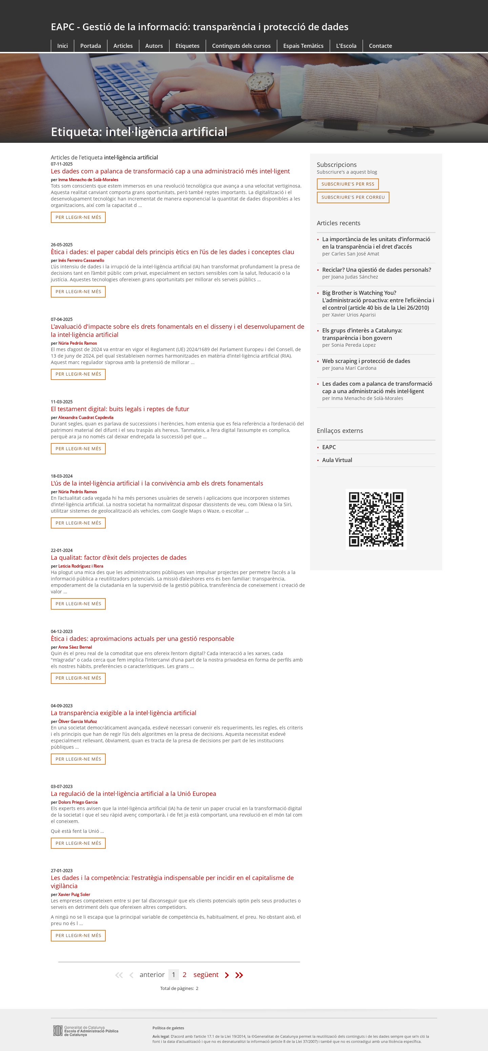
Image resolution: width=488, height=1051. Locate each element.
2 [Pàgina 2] (184, 974)
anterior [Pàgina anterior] (152, 974)
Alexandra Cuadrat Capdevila (86, 417)
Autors (154, 46)
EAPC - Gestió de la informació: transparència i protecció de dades (200, 26)
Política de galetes (168, 1027)
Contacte (380, 46)
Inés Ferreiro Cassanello (81, 260)
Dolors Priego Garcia (78, 802)
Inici (62, 46)
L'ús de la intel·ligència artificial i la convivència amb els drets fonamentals (157, 483)
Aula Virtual (337, 460)
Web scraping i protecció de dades (366, 361)
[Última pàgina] (238, 974)
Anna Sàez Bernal (75, 647)
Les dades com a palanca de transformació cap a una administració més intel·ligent (170, 171)
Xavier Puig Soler (74, 894)
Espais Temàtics (303, 46)
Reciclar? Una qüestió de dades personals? (376, 269)
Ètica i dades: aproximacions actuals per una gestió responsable (142, 638)
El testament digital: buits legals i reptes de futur (120, 409)
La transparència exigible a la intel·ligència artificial (124, 713)
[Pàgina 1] (119, 974)
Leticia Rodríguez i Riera (80, 566)
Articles (123, 46)
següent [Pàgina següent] (206, 974)
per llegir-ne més (78, 217)
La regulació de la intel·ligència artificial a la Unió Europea (133, 793)
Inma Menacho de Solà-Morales (88, 180)
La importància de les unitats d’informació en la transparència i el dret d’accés (376, 242)
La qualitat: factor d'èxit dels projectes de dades (119, 557)
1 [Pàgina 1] (174, 974)
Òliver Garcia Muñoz (77, 721)
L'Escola (346, 46)
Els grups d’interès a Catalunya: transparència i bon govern (362, 334)
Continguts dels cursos (241, 46)
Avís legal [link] (160, 1036)
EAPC (329, 447)
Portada (90, 46)
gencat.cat (145, 11)
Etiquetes (188, 46)
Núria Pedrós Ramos (77, 343)
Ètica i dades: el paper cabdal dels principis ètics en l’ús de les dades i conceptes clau (172, 252)
